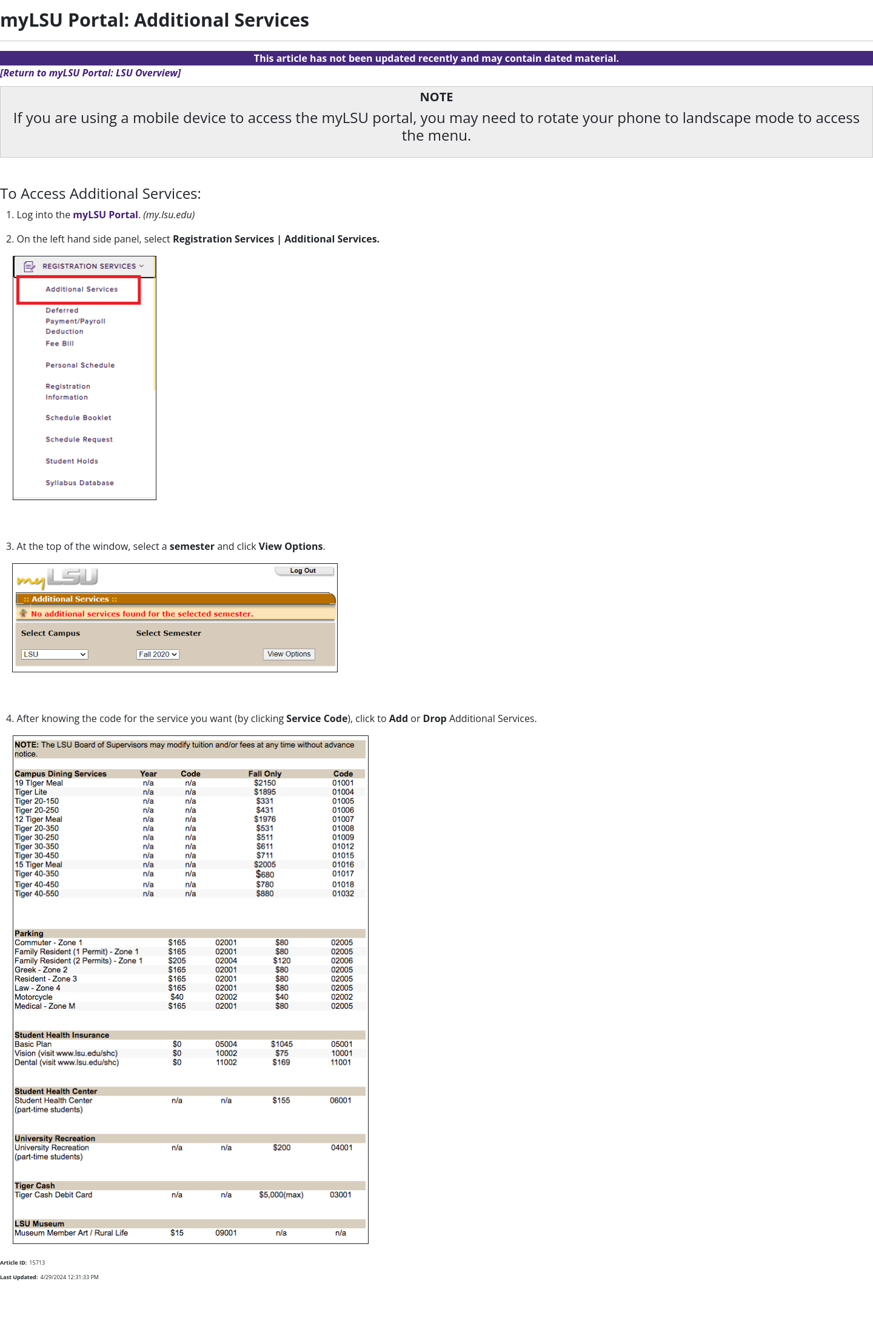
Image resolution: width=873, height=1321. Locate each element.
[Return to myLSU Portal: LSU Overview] (90, 72)
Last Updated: (19, 1277)
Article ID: (13, 1262)
